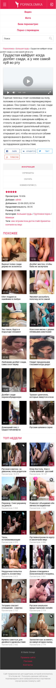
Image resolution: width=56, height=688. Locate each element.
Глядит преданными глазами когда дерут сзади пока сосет (40, 364)
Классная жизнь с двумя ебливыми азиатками (42, 330)
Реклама (28, 661)
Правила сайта (28, 657)
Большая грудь (24, 213)
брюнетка (45, 221)
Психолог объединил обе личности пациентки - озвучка (42, 505)
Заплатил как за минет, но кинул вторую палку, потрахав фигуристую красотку (41, 643)
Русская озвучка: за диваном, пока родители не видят (14, 471)
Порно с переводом (28, 30)
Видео (28, 12)
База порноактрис (28, 24)
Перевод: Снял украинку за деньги (14, 504)
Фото (28, 18)
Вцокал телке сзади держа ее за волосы (12, 265)
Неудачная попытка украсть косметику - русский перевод (12, 573)
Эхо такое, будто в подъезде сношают (11, 330)
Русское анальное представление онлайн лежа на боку (41, 608)
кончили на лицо (14, 224)
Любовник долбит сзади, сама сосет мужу (14, 363)
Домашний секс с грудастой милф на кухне (11, 429)
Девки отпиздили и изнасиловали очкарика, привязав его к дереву (42, 573)
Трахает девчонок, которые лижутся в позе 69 (42, 397)
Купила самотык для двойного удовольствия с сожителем (14, 642)
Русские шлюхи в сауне (41, 427)
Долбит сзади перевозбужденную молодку (11, 397)
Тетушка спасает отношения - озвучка (12, 606)
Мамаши (10, 217)
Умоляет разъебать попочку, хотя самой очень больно (40, 299)
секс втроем (17, 221)
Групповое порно (42, 213)
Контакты (28, 664)
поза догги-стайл (31, 221)
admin (18, 199)
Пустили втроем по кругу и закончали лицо (42, 538)
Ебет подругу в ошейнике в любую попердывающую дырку (14, 299)
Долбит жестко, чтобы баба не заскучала (41, 265)
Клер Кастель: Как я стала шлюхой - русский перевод (41, 471)
